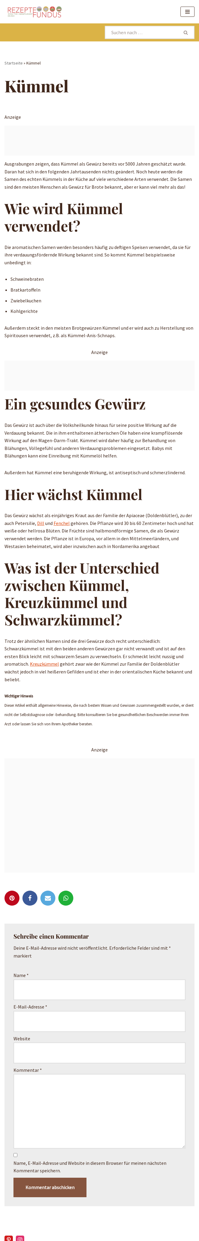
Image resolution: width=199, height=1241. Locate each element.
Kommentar (27, 1070)
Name (21, 975)
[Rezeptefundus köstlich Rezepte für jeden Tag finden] (34, 11)
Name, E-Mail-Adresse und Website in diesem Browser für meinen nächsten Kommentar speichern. (89, 1167)
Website (21, 1039)
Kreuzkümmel (44, 664)
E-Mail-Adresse (30, 1007)
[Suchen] (141, 32)
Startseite (13, 63)
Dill (40, 523)
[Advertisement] (99, 141)
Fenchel (62, 523)
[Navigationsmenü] (187, 12)
